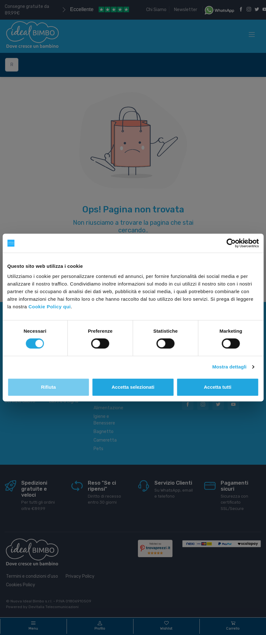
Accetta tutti (217, 387)
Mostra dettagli (229, 366)
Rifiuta (48, 387)
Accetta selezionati (133, 387)
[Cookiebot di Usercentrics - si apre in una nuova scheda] (231, 243)
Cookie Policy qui (50, 306)
